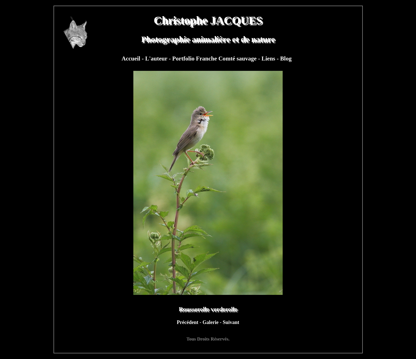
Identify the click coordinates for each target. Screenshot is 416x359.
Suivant (231, 322)
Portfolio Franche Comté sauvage (215, 58)
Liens (268, 58)
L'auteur (157, 58)
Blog (286, 58)
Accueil (132, 58)
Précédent (188, 322)
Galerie (211, 322)
